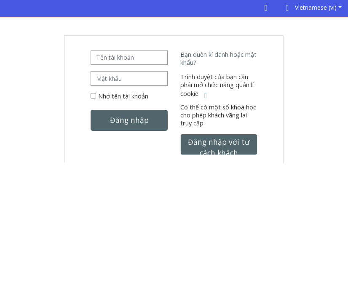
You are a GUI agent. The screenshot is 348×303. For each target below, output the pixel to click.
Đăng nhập (129, 120)
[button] (312, 8)
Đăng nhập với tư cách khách (218, 146)
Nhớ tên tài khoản (123, 96)
